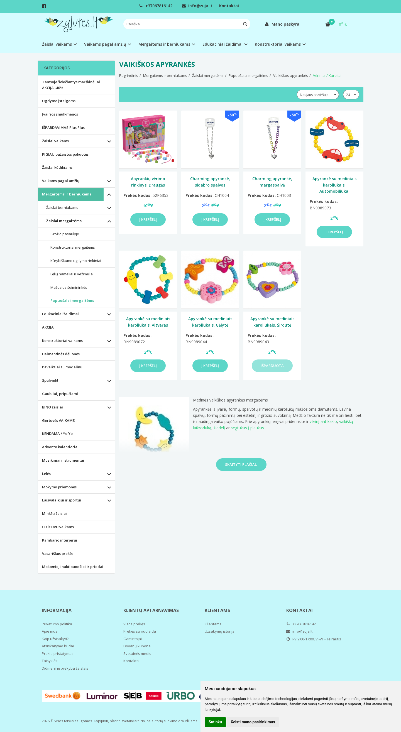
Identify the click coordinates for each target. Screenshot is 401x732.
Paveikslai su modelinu (62, 366)
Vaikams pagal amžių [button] (105, 44)
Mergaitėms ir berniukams (66, 194)
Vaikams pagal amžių (60, 180)
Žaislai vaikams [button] (57, 44)
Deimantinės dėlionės (61, 353)
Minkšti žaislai (54, 513)
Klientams (217, 610)
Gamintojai (132, 638)
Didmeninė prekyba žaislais (65, 668)
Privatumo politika (57, 623)
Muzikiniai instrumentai (63, 460)
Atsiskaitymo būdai (58, 645)
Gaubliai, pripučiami (60, 393)
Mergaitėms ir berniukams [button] (164, 44)
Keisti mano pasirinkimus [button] (253, 722)
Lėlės (46, 473)
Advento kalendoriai (60, 446)
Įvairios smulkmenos (60, 114)
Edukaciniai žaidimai (60, 313)
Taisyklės (49, 660)
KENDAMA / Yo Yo (57, 433)
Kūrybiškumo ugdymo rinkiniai (75, 260)
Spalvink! (50, 380)
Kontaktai (229, 5)
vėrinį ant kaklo (323, 421)
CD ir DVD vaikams (58, 526)
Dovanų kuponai (137, 645)
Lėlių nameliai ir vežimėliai (72, 273)
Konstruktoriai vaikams (62, 340)
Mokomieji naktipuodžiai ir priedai (72, 566)
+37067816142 (155, 5)
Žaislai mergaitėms (64, 220)
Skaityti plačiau (241, 464)
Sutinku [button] (215, 722)
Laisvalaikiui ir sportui (61, 500)
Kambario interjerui (59, 540)
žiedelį (218, 427)
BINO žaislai (52, 407)
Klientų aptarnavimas (151, 610)
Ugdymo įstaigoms (58, 100)
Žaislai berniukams (62, 207)
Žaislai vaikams (55, 140)
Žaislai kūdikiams (57, 167)
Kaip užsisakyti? (55, 638)
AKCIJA (48, 327)
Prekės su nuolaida (139, 631)
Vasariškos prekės (57, 553)
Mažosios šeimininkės (68, 287)
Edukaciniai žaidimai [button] (222, 44)
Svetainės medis (137, 653)
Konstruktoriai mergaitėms (72, 247)
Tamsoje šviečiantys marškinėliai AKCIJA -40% (71, 84)
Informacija (57, 610)
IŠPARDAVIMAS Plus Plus (63, 127)
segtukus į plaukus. (248, 427)
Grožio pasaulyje (64, 233)
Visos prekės (134, 623)
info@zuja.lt (197, 5)
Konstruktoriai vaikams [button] (278, 44)
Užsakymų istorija (219, 631)
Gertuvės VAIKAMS (58, 420)
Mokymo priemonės (59, 486)
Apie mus (49, 631)
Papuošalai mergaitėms (72, 300)
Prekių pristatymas (58, 653)
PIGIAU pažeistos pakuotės (65, 154)
